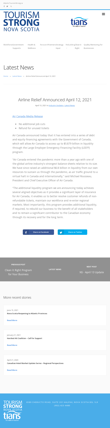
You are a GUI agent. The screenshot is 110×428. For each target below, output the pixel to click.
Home (5, 76)
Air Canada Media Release (27, 116)
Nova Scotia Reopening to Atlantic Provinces (27, 313)
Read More (12, 320)
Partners (52, 44)
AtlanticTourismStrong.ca (13, 3)
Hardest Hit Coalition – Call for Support (24, 338)
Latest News (17, 76)
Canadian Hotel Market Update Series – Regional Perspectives (35, 363)
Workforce (8, 44)
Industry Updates (56, 105)
